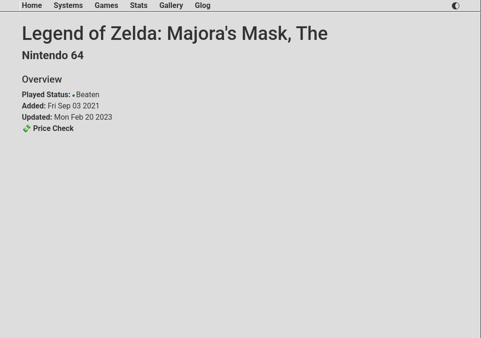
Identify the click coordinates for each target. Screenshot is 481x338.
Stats (138, 5)
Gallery (171, 5)
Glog (202, 5)
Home (32, 5)
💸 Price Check (48, 128)
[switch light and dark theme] (455, 5)
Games (106, 5)
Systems (68, 5)
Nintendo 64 (53, 55)
